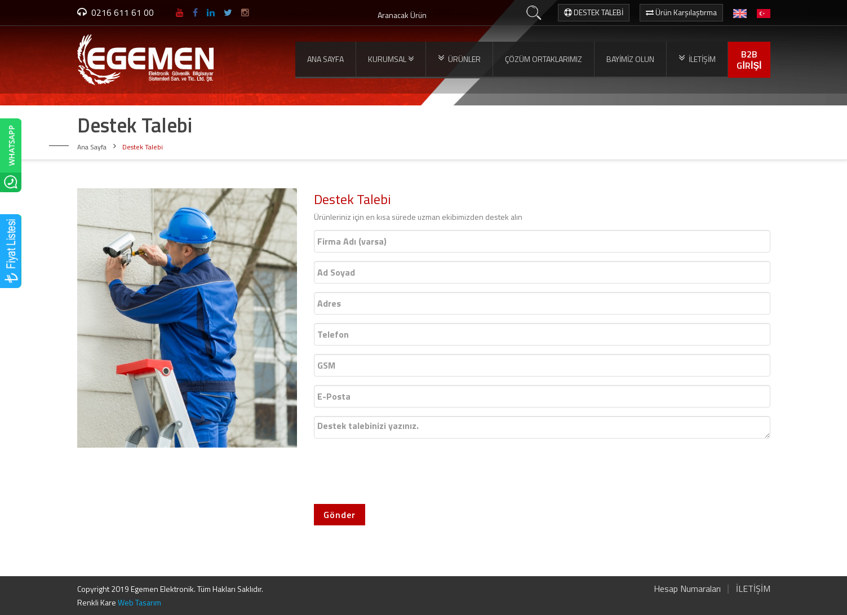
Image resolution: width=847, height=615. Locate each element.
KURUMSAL (391, 59)
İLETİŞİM (697, 58)
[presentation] (399, 469)
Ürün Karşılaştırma (681, 12)
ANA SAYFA (325, 59)
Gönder (339, 514)
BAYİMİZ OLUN (630, 59)
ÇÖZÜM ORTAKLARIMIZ (543, 59)
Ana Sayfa (92, 146)
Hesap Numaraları (687, 588)
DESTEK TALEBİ (593, 12)
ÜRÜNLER (459, 58)
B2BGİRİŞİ (749, 59)
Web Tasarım (139, 602)
